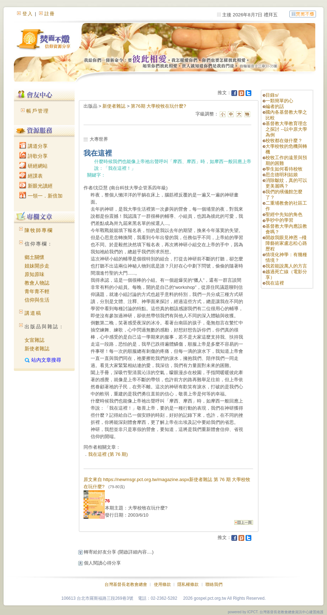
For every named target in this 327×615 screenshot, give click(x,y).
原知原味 (34, 274)
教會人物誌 (37, 283)
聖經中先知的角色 (284, 214)
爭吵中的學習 (279, 220)
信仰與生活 (37, 300)
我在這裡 (275, 283)
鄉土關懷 (34, 257)
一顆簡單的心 (279, 100)
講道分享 (33, 146)
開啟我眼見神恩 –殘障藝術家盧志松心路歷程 (286, 243)
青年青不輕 (37, 291)
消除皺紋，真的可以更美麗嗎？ (286, 183)
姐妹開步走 (37, 266)
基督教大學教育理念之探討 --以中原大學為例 (286, 129)
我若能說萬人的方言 (286, 266)
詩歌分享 (33, 156)
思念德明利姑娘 (282, 174)
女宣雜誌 (34, 340)
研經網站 (33, 166)
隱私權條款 (188, 584)
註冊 (49, 13)
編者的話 (275, 106)
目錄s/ (272, 95)
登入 (27, 13)
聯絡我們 (214, 584)
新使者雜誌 (37, 348)
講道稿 (33, 313)
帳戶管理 (37, 111)
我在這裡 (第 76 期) (108, 454)
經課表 (31, 176)
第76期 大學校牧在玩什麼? (158, 106)
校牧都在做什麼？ (284, 140)
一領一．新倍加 (41, 196)
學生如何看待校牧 (284, 169)
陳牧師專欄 (39, 230)
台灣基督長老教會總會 (125, 584)
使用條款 (162, 584)
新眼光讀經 (36, 186)
